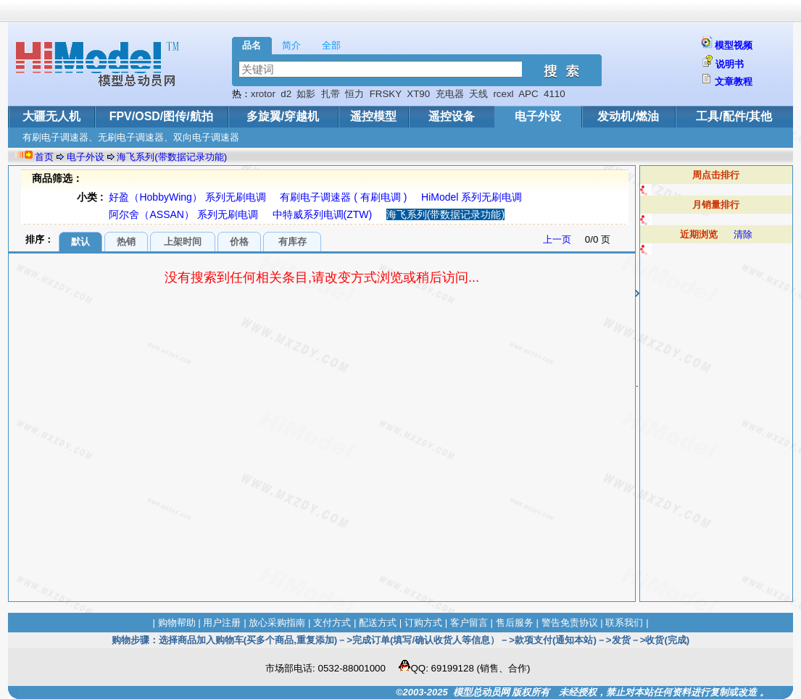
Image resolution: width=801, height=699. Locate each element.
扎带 (330, 93)
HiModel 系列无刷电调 (471, 197)
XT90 (418, 93)
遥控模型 (373, 116)
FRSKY (386, 93)
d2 (286, 93)
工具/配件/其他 (734, 116)
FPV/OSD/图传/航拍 (161, 116)
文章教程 (733, 81)
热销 (126, 241)
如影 (305, 93)
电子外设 (538, 116)
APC (528, 93)
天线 (478, 93)
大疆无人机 (51, 116)
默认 (80, 241)
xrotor (263, 93)
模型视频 (733, 45)
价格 (239, 241)
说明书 (729, 64)
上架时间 (183, 241)
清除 (743, 234)
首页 (44, 156)
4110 (554, 93)
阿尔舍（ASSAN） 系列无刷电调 (183, 214)
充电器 (450, 93)
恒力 (354, 93)
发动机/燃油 (627, 116)
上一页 (557, 239)
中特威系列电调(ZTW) (323, 214)
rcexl (503, 93)
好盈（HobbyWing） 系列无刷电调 (187, 197)
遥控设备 (451, 116)
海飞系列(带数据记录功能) (172, 156)
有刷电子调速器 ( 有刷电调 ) (343, 197)
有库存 (292, 241)
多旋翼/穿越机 (282, 116)
